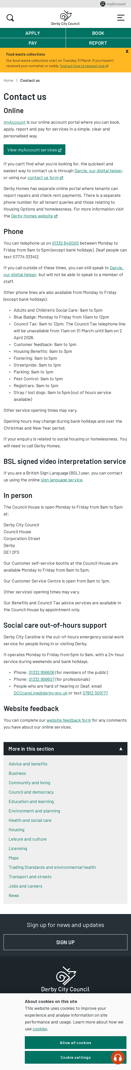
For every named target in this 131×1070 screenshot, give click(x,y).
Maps (14, 857)
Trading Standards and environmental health (52, 867)
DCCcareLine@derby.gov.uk (40, 693)
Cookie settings (76, 1057)
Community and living (29, 782)
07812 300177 (95, 693)
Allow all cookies (75, 1042)
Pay (33, 43)
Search (9, 18)
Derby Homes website (34, 215)
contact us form (45, 177)
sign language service (61, 479)
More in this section (31, 749)
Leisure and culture (28, 839)
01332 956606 (41, 672)
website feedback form (69, 720)
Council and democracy (31, 792)
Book (98, 33)
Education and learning (31, 801)
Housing (16, 829)
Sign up (91, 942)
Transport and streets (30, 876)
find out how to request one (84, 66)
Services (121, 18)
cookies (40, 1028)
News (14, 895)
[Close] (127, 50)
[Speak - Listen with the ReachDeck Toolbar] (118, 1057)
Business (17, 773)
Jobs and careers (25, 886)
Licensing (18, 848)
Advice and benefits (28, 763)
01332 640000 (65, 243)
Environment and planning (34, 810)
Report (98, 43)
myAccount (15, 122)
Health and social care (30, 820)
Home (8, 80)
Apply (32, 33)
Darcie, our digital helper (98, 170)
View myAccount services (36, 149)
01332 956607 (41, 679)
